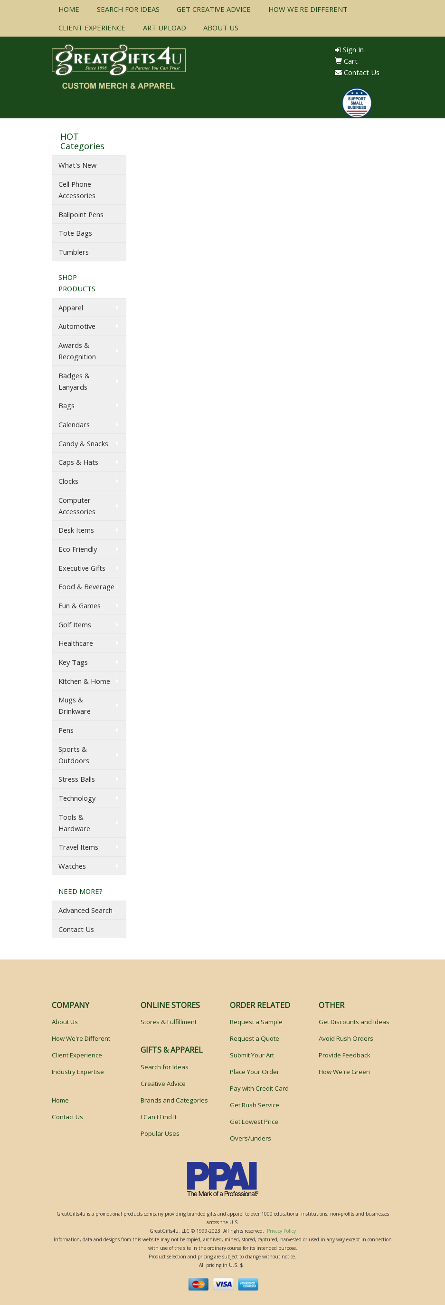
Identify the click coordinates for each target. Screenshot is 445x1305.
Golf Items (74, 624)
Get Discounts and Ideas (354, 1021)
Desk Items (76, 530)
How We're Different (81, 1038)
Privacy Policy (281, 1231)
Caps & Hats (78, 462)
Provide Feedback (344, 1055)
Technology (76, 798)
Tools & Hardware (74, 822)
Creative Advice (163, 1083)
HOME (68, 9)
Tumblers (73, 252)
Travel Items (78, 847)
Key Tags (73, 662)
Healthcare (75, 643)
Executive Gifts (81, 568)
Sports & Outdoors (73, 754)
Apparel (70, 307)
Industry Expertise (78, 1071)
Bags (66, 405)
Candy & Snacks (83, 443)
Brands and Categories (174, 1100)
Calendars (74, 424)
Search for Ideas (165, 1067)
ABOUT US (220, 27)
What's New (77, 165)
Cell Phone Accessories (76, 189)
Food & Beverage (86, 586)
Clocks (68, 481)
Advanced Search (85, 910)
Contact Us (357, 72)
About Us (65, 1021)
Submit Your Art (252, 1055)
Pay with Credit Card (259, 1088)
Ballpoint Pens (81, 214)
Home (60, 1100)
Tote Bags (75, 233)
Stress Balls (76, 779)
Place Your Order (254, 1071)
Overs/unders (250, 1138)
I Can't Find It (159, 1117)
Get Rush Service (254, 1105)
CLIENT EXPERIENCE (91, 27)
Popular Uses (160, 1133)
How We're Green (344, 1071)
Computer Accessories (76, 505)
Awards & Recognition (77, 350)
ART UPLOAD (164, 27)
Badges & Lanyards (74, 381)
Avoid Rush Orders (346, 1038)
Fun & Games (79, 605)
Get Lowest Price (254, 1121)
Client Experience (77, 1055)
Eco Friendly (77, 549)
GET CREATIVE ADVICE (214, 9)
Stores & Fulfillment (169, 1021)
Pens (66, 730)
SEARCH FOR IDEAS (128, 9)
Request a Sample (256, 1021)
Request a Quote (254, 1038)
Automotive (76, 326)
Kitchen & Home (84, 681)
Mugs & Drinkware (74, 705)
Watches (72, 866)
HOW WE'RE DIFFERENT (308, 9)
